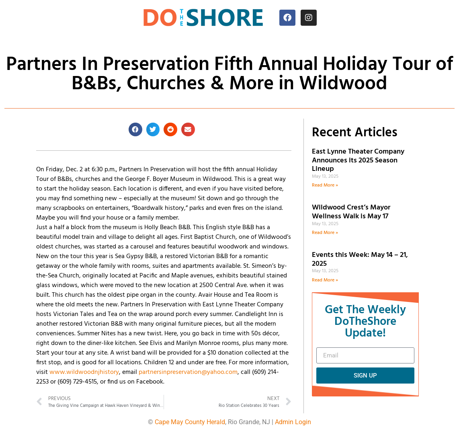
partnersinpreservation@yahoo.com (188, 372)
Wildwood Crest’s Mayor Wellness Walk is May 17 (351, 212)
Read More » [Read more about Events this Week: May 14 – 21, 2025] (325, 280)
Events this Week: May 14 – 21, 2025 (360, 259)
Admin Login (293, 422)
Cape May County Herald (190, 422)
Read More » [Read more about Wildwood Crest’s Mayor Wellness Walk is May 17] (325, 233)
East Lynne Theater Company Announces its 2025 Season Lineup (358, 160)
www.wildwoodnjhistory (84, 372)
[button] (135, 129)
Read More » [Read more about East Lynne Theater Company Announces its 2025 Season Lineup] (325, 185)
